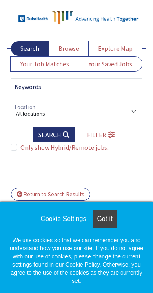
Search (29, 48)
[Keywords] (76, 87)
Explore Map (115, 48)
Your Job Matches (44, 64)
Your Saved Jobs (110, 64)
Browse (68, 48)
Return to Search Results (50, 194)
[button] (101, 134)
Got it (104, 218)
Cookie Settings (63, 218)
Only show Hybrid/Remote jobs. (64, 147)
